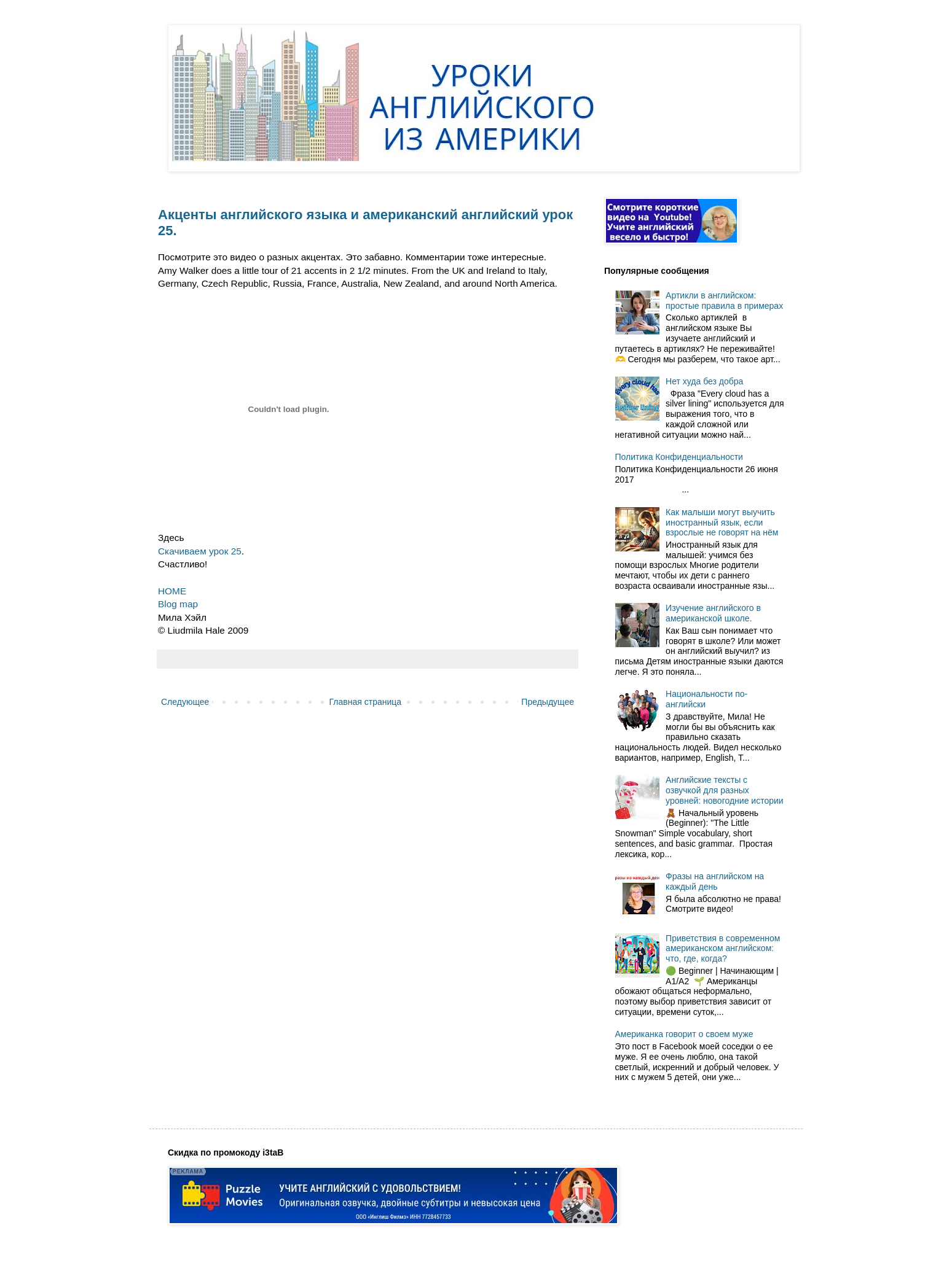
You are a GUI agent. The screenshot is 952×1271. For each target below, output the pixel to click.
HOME (172, 591)
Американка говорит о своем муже (684, 1034)
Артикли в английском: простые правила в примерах (724, 300)
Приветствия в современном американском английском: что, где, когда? (723, 948)
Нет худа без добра (704, 381)
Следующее (185, 702)
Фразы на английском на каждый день (715, 881)
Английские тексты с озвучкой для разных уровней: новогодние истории (725, 790)
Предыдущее (547, 702)
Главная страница (365, 702)
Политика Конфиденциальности (679, 457)
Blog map (178, 604)
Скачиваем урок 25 (200, 551)
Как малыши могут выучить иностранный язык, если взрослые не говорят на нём (722, 522)
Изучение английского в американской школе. (713, 613)
